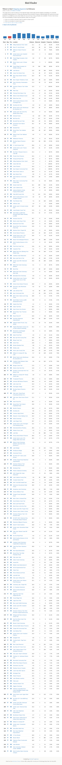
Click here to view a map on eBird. (13, 22)
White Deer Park (17, 98)
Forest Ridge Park (17, 598)
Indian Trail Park (17, 306)
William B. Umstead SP (18, 721)
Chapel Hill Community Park (20, 628)
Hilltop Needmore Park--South (20, 161)
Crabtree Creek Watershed (19, 255)
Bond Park (15, 269)
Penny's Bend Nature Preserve (20, 435)
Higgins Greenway (17, 686)
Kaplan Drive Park (17, 304)
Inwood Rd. (16, 562)
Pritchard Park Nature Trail (19, 93)
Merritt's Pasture (17, 408)
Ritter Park (15, 90)
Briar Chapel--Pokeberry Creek (20, 79)
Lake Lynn (15, 608)
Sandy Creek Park (17, 185)
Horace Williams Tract (18, 491)
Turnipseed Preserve (18, 379)
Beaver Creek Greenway (19, 623)
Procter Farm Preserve (18, 156)
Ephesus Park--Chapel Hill (19, 230)
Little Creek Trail (17, 384)
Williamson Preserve (18, 138)
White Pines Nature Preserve (20, 663)
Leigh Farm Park (17, 600)
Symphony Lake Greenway (19, 489)
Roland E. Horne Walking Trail (20, 416)
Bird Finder (31, 3)
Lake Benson (16, 70)
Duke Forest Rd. (17, 401)
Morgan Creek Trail (17, 365)
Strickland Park (16, 468)
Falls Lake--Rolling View (19, 578)
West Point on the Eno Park (19, 506)
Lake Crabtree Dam (18, 187)
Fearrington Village (17, 386)
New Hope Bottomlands (18, 550)
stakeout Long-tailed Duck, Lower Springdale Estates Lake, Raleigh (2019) (20, 690)
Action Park (16, 342)
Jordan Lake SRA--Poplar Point (20, 508)
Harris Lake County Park (19, 350)
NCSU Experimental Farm (19, 567)
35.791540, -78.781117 (16, 10)
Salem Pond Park (17, 335)
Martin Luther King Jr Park (19, 221)
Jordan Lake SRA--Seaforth (19, 605)
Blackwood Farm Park (18, 223)
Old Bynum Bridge (17, 450)
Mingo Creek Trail (17, 340)
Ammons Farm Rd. (17, 218)
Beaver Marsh (16, 737)
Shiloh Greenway (17, 418)
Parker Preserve (17, 675)
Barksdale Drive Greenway (19, 275)
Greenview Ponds (17, 453)
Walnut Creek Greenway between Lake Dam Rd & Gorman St (19, 444)
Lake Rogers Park (17, 421)
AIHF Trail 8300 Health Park (20, 482)
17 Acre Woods (16, 735)
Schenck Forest (17, 116)
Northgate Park (16, 673)
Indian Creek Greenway (18, 559)
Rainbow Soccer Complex (19, 668)
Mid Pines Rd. (16, 118)
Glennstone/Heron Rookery (19, 428)
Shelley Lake (16, 348)
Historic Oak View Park (18, 368)
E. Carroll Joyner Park (18, 145)
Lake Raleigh (16, 448)
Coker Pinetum (16, 166)
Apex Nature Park (17, 174)
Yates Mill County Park (18, 194)
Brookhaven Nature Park (19, 715)
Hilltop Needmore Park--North (20, 44)
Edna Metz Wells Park (18, 728)
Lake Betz (15, 433)
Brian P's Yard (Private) (18, 47)
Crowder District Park (18, 480)
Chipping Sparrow (19, 9)
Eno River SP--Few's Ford (19, 647)
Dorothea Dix (16, 410)
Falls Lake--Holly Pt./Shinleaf (20, 653)
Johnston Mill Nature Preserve (20, 381)
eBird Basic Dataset (16, 761)
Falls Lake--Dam (17, 557)
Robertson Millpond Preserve (20, 522)
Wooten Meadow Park (18, 345)
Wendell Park (16, 127)
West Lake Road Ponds (18, 503)
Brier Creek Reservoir (18, 644)
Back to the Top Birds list (9, 24)
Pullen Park (16, 570)
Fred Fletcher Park (17, 201)
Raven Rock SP (17, 316)
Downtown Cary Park (18, 665)
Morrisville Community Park (19, 660)
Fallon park (15, 681)
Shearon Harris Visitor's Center (20, 511)
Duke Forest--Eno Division (19, 309)
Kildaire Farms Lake (18, 430)
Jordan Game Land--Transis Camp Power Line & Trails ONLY (20, 280)
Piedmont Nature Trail (18, 683)
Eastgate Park (16, 637)
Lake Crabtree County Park (19, 477)
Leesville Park (16, 575)
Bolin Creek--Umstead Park (19, 498)
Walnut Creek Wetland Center (20, 95)
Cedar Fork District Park (19, 73)
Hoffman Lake (16, 203)
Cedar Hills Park (17, 163)
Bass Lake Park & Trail (18, 258)
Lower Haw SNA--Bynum (19, 670)
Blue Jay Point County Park (19, 337)
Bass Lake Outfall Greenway (20, 603)
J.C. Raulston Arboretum (19, 587)
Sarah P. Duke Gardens (18, 524)
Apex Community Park (18, 293)
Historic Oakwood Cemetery (20, 470)
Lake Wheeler (16, 744)
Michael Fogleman (34, 759)
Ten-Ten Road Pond (18, 535)
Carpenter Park (16, 249)
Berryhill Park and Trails (19, 121)
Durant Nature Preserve (19, 233)
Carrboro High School (18, 413)
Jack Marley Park (17, 631)
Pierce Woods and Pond (19, 572)
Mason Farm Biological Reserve (20, 239)
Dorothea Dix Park (17, 105)
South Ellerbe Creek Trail (19, 501)
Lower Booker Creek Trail (19, 210)
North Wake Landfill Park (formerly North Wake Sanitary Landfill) (20, 214)
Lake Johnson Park (17, 290)
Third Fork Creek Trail (18, 246)
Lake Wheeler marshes (18, 678)
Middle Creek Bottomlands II (20, 565)
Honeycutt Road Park (18, 158)
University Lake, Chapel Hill (19, 584)
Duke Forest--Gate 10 (18, 171)
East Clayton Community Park (20, 169)
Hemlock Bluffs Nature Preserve (21, 625)
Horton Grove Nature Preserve (20, 284)
